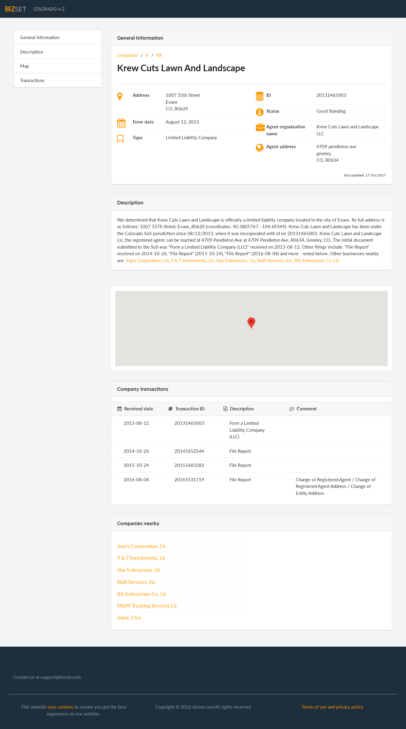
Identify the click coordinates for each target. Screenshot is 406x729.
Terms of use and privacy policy (332, 706)
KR (159, 55)
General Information (39, 37)
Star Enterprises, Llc (235, 260)
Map (24, 66)
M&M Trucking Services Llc (147, 606)
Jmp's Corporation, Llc (147, 260)
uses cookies (60, 706)
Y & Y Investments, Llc (192, 260)
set (15, 9)
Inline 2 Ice (129, 618)
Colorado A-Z (49, 8)
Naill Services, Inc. (275, 260)
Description (31, 51)
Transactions (32, 80)
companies (127, 55)
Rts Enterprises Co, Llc (317, 260)
